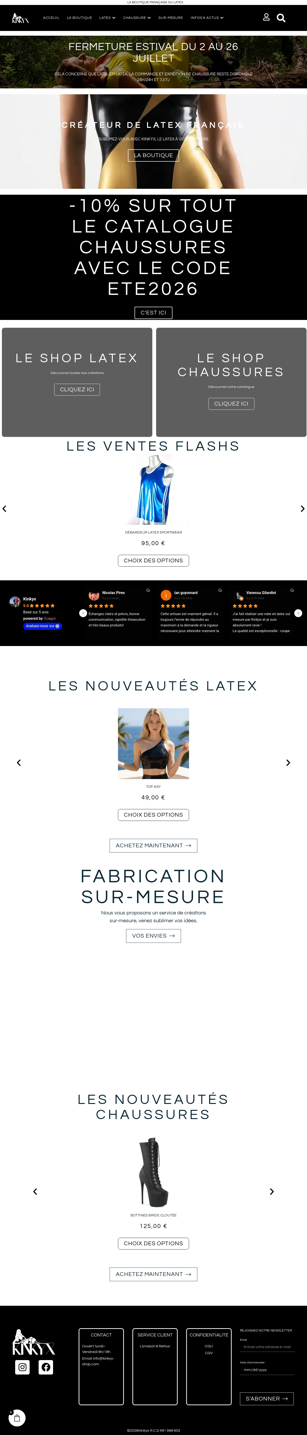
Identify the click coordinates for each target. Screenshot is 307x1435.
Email (243, 1339)
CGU (209, 1346)
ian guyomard (186, 592)
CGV (209, 1353)
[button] (266, 16)
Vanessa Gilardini (261, 592)
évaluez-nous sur (42, 626)
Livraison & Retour (155, 1346)
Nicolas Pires (113, 592)
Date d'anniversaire (252, 1362)
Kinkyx (29, 598)
